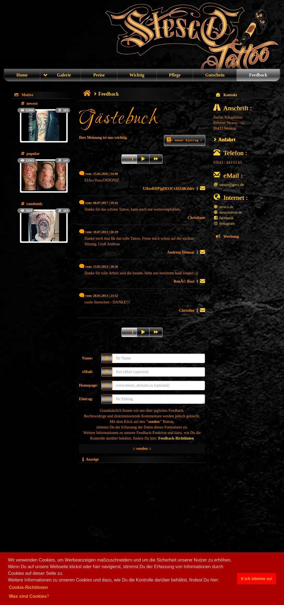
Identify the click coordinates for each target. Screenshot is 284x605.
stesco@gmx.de (229, 185)
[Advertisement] (142, 504)
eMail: (87, 372)
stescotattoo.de (228, 212)
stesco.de (224, 207)
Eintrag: (86, 399)
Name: (87, 358)
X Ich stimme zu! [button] (256, 578)
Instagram (224, 223)
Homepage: (88, 385)
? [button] (29, 596)
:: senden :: (142, 448)
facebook (224, 218)
